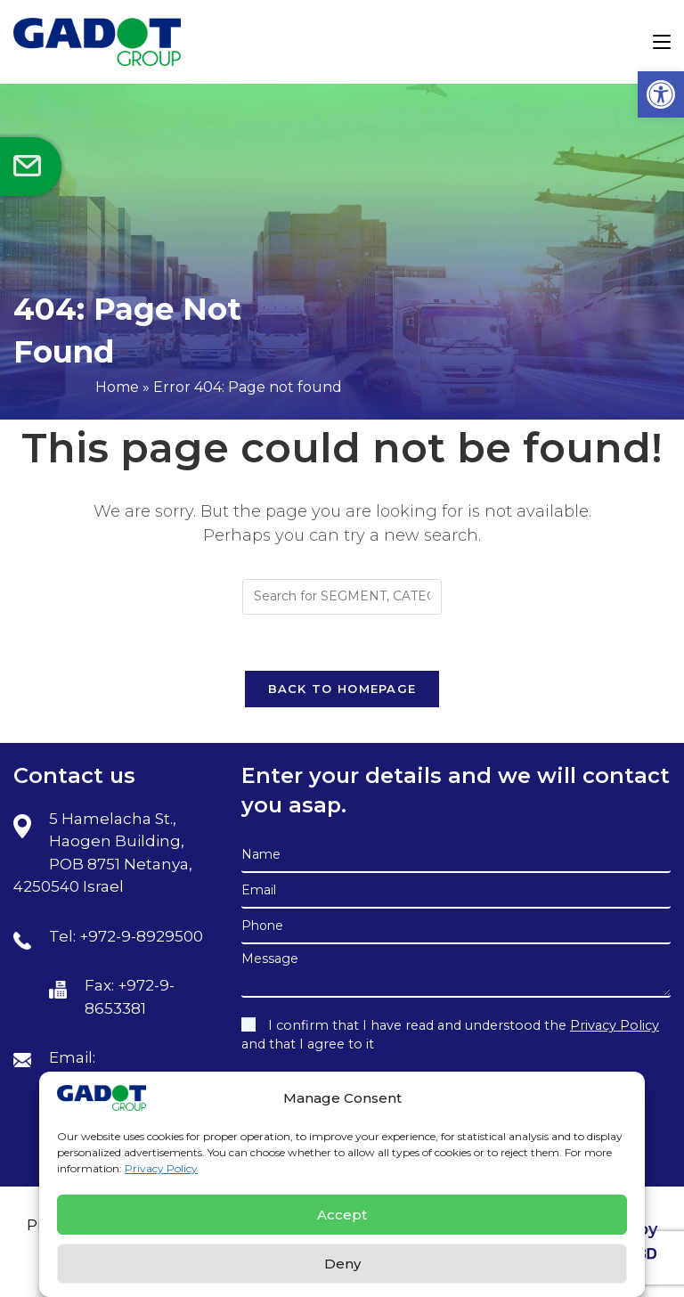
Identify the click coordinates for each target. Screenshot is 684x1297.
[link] (661, 94)
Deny (342, 1263)
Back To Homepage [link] (342, 688)
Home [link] (117, 387)
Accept (342, 1214)
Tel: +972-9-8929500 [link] (126, 936)
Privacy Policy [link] (161, 1168)
